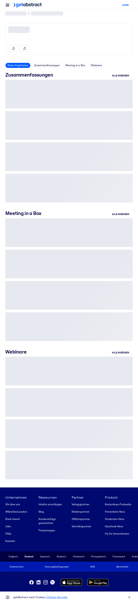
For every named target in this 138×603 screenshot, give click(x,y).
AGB (92, 566)
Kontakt (10, 541)
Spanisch (45, 556)
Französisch (118, 556)
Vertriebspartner (81, 526)
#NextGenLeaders (16, 511)
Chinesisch (78, 556)
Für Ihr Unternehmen (117, 533)
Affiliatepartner (81, 519)
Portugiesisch (98, 556)
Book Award (12, 519)
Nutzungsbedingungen (57, 566)
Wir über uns (12, 504)
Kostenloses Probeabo (118, 504)
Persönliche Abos (115, 511)
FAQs (8, 533)
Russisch (61, 556)
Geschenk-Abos (114, 526)
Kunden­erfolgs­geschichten (47, 521)
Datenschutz (17, 566)
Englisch (13, 556)
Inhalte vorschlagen (50, 504)
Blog (41, 511)
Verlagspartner (80, 504)
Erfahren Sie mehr (56, 597)
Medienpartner (81, 511)
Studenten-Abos (114, 519)
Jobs (8, 526)
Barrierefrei (122, 566)
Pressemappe (46, 530)
